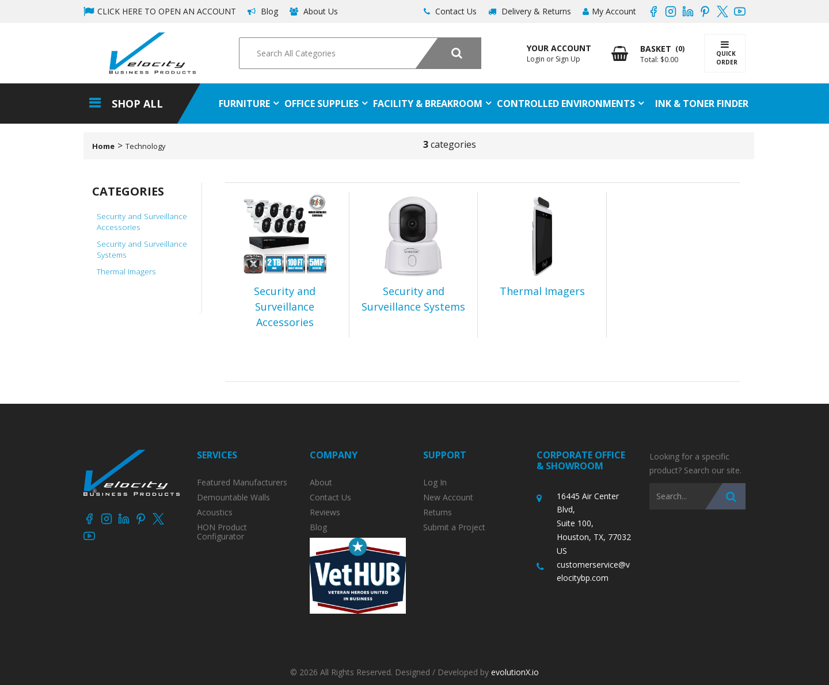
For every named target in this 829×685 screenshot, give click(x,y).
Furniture (244, 103)
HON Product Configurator (222, 532)
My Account (609, 11)
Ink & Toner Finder (701, 103)
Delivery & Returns (529, 11)
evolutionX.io (515, 672)
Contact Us (450, 11)
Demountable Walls (233, 497)
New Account (448, 497)
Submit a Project (454, 527)
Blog (263, 11)
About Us (314, 11)
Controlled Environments (566, 103)
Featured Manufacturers (242, 482)
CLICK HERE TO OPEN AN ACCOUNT (159, 11)
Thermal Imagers (126, 271)
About (321, 482)
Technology (145, 146)
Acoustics (215, 512)
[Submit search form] (448, 53)
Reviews (325, 512)
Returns (437, 512)
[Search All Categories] (360, 53)
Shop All (137, 103)
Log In (435, 482)
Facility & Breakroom (427, 103)
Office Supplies (321, 103)
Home (103, 146)
